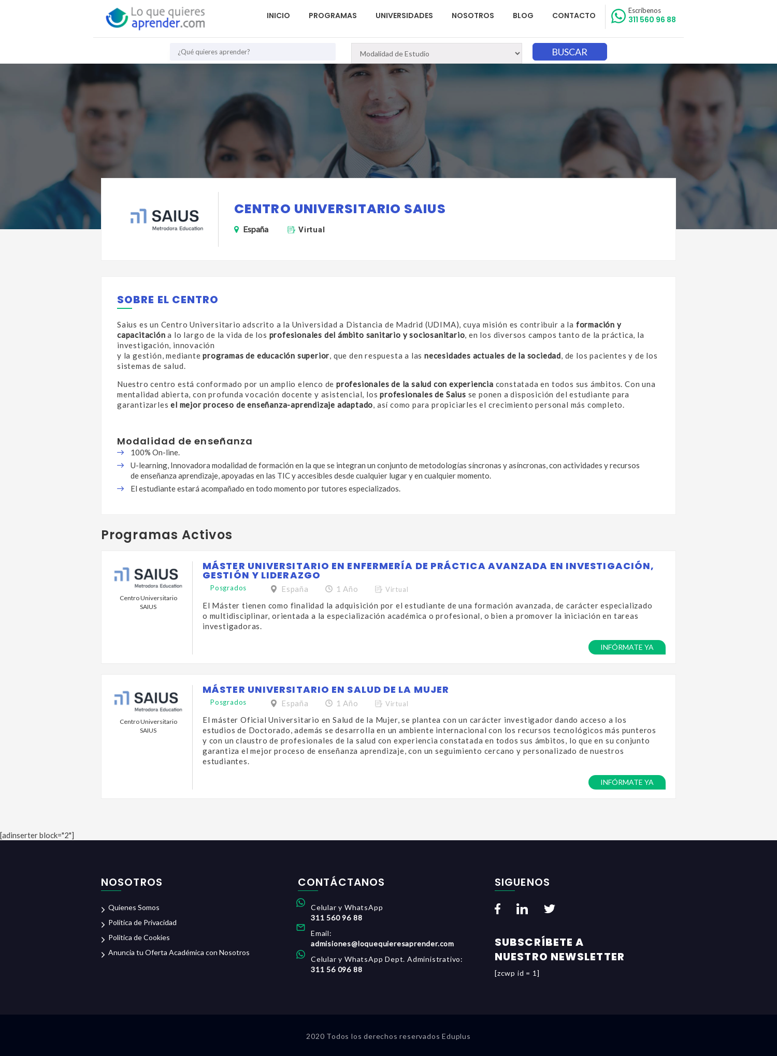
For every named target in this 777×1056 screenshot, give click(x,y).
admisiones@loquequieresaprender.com (382, 943)
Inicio (278, 15)
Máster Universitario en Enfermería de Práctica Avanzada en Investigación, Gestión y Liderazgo (428, 570)
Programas (333, 15)
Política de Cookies (139, 937)
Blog (523, 15)
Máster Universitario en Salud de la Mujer (326, 689)
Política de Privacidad (142, 922)
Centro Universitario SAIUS (148, 602)
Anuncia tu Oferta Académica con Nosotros (179, 952)
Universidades (404, 15)
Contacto (574, 15)
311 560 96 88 (652, 15)
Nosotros (473, 15)
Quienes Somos (134, 907)
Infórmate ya (627, 647)
